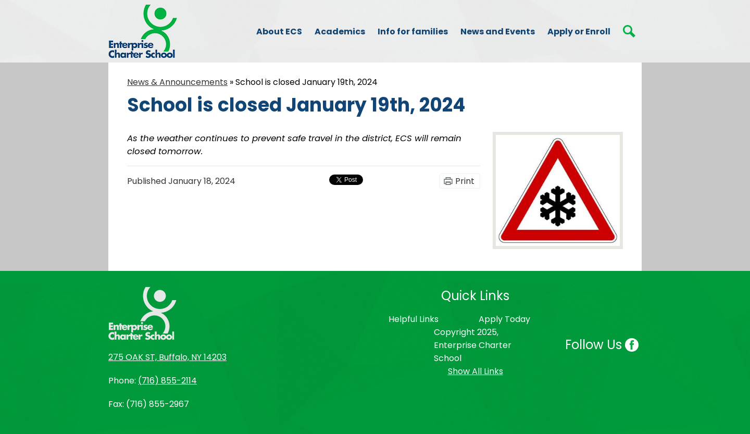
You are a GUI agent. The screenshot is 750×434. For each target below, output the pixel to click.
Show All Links (475, 371)
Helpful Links (414, 319)
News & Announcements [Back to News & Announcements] (177, 82)
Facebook (632, 346)
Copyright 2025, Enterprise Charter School (472, 345)
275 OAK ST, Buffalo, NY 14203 (167, 357)
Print (464, 181)
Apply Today (504, 319)
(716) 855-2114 (167, 381)
